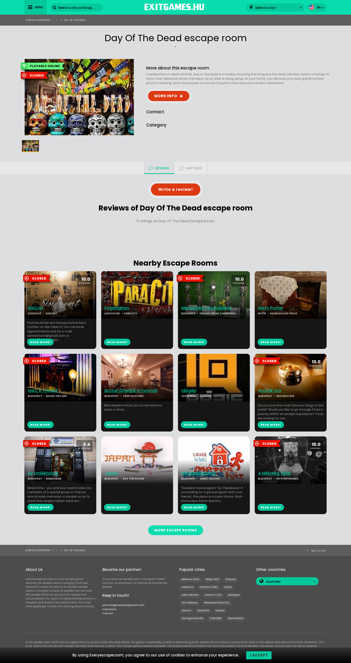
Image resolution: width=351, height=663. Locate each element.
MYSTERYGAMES (287, 478)
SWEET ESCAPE (210, 478)
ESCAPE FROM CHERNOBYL (218, 313)
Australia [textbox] (273, 581)
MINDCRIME (54, 478)
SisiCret (35, 308)
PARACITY (130, 313)
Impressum (109, 609)
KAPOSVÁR (112, 313)
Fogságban (117, 308)
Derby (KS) (212, 579)
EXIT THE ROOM (133, 478)
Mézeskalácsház (198, 473)
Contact (107, 613)
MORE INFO (165, 95)
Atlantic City (213, 594)
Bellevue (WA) (190, 579)
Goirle (228, 587)
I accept (259, 655)
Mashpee (233, 594)
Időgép (188, 390)
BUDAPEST (188, 313)
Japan (111, 473)
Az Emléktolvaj (43, 473)
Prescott (230, 579)
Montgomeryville (192, 618)
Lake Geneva (190, 594)
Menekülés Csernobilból (206, 308)
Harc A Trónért (43, 390)
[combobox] (275, 7)
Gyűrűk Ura (269, 390)
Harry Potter (270, 308)
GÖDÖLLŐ (34, 313)
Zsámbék (216, 618)
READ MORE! (40, 342)
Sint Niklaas (190, 602)
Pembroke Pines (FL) (216, 602)
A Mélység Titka (274, 473)
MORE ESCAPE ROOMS (175, 530)
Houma (186, 610)
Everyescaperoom (38, 20)
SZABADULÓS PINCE (283, 313)
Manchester (235, 618)
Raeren (220, 610)
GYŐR (262, 313)
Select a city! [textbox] (265, 8)
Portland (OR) (209, 587)
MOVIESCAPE (285, 396)
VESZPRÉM (188, 396)
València (187, 587)
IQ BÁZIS (205, 396)
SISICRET (52, 313)
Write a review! (175, 189)
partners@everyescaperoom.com (123, 605)
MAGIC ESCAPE (56, 396)
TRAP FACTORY (133, 396)
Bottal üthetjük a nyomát (131, 390)
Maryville (203, 610)
